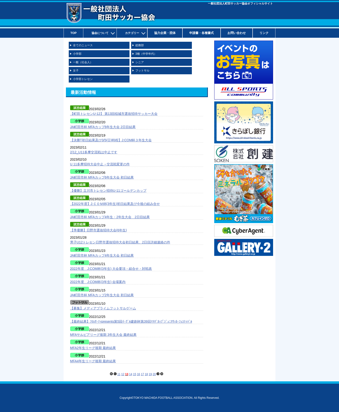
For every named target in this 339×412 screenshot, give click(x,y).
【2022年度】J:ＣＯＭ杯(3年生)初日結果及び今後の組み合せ (115, 204)
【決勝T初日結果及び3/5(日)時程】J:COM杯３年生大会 (111, 140)
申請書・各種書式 (201, 33)
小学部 (77, 53)
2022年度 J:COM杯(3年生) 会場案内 (98, 282)
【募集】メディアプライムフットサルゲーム (103, 308)
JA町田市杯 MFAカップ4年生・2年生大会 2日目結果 (110, 217)
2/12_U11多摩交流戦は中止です (93, 152)
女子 (76, 70)
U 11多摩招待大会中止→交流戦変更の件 (100, 164)
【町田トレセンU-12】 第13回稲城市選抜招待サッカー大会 (114, 114)
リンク (264, 33)
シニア (139, 62)
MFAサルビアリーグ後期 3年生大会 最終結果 (103, 335)
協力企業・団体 (165, 33)
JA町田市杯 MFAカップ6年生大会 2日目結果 (103, 127)
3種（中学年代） (146, 53)
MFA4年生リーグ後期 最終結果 (93, 361)
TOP (73, 33)
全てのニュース (83, 45)
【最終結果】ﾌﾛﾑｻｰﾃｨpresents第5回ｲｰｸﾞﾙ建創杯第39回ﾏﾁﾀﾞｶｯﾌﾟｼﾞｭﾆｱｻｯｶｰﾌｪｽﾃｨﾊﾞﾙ (131, 321)
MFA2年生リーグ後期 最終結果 (93, 348)
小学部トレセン (83, 79)
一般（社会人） (83, 62)
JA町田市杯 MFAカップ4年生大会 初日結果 (102, 255)
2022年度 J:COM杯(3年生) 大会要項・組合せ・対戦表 (111, 269)
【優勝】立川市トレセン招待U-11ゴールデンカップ (108, 190)
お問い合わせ (236, 33)
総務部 (139, 45)
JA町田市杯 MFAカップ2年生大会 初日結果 (102, 295)
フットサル (142, 70)
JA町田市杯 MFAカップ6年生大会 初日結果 (102, 177)
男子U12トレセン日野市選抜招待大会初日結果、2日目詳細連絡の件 (120, 242)
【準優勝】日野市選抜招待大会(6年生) (98, 230)
